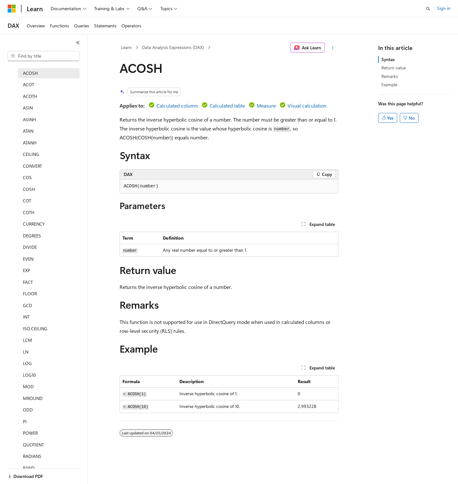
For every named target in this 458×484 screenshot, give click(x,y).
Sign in (443, 8)
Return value (393, 68)
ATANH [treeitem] (30, 143)
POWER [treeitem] (30, 433)
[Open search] (428, 8)
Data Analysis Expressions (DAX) (173, 47)
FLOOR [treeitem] (30, 294)
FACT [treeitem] (28, 282)
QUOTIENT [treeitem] (33, 445)
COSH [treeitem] (29, 189)
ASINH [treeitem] (29, 119)
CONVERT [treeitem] (32, 166)
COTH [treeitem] (28, 212)
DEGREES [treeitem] (32, 236)
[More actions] (332, 48)
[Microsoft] (12, 8)
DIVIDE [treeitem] (30, 247)
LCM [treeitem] (27, 340)
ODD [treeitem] (28, 410)
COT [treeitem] (27, 201)
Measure (266, 105)
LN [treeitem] (25, 352)
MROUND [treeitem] (33, 398)
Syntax (388, 59)
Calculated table (227, 105)
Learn (126, 47)
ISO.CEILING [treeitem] (35, 329)
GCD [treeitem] (27, 305)
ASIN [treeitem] (28, 108)
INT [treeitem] (26, 317)
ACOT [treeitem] (28, 84)
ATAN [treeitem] (28, 131)
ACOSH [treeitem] (30, 73)
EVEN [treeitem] (28, 259)
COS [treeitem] (27, 177)
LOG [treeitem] (27, 363)
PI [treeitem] (25, 421)
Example (389, 84)
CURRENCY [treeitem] (34, 224)
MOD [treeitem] (28, 386)
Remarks (389, 76)
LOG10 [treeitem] (29, 375)
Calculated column (177, 105)
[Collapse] (78, 42)
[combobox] (44, 56)
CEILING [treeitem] (31, 154)
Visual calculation (307, 105)
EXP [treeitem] (26, 270)
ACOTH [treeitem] (30, 96)
